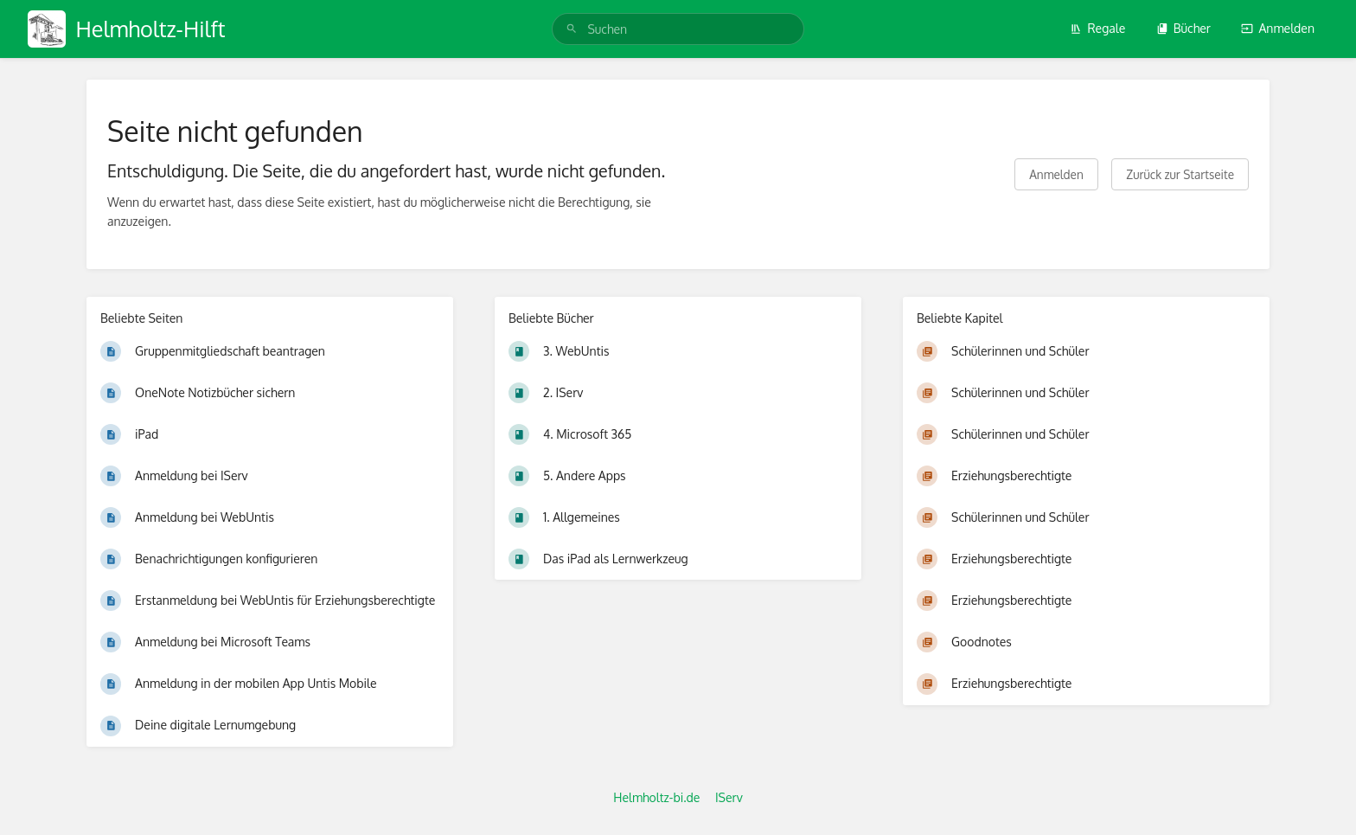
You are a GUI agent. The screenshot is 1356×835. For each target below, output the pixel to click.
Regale (1097, 28)
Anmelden (1277, 28)
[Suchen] (572, 29)
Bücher (1183, 28)
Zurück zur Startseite (1180, 174)
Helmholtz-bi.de (656, 797)
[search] (677, 29)
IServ (729, 797)
